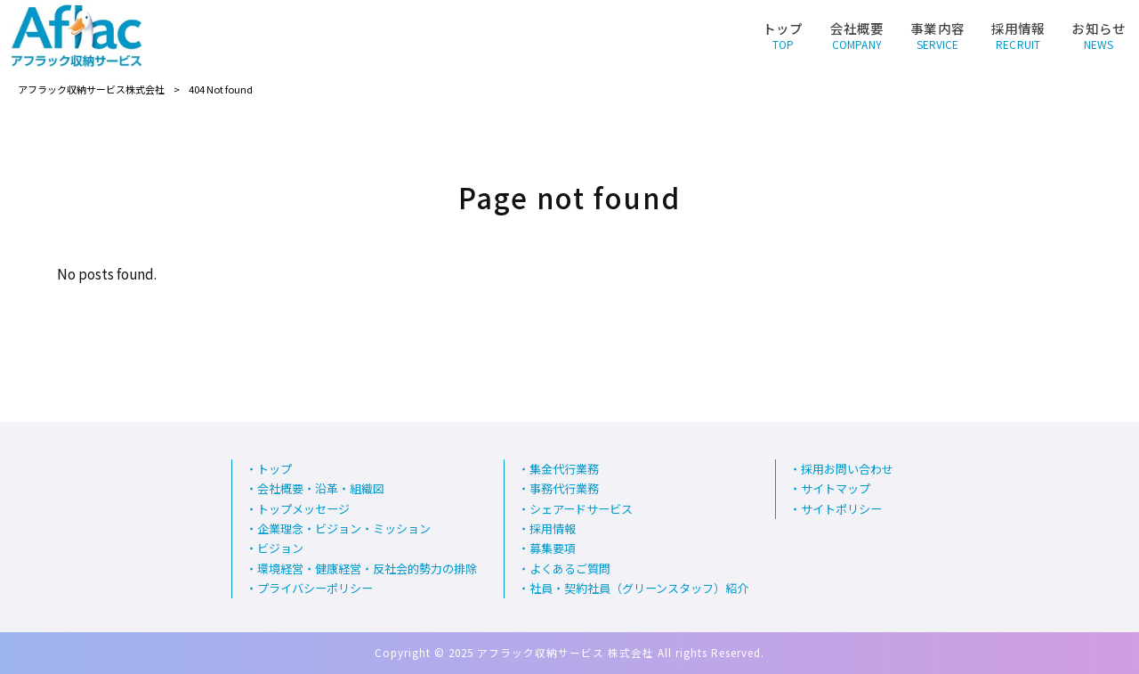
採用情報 (552, 529)
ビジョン (280, 549)
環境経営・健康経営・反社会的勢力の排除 (367, 569)
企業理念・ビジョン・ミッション (344, 529)
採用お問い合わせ (847, 469)
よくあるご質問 (569, 569)
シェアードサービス (581, 509)
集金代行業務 (564, 469)
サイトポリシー (841, 509)
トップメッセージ (303, 509)
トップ (274, 469)
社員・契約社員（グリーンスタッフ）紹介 (638, 589)
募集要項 (552, 549)
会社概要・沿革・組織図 (320, 489)
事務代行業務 (564, 489)
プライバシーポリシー (315, 589)
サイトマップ (835, 489)
